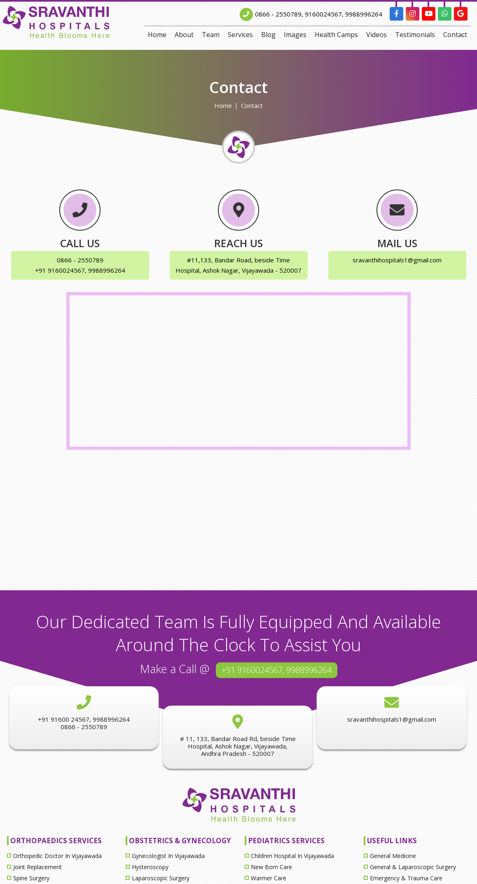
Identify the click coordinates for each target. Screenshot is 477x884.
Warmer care (268, 878)
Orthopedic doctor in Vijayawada (57, 856)
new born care (271, 867)
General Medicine (393, 856)
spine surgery (31, 878)
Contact (455, 34)
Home (157, 34)
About (184, 34)
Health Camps (336, 34)
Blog (268, 34)
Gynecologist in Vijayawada (168, 856)
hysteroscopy (150, 867)
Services (240, 34)
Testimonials (415, 34)
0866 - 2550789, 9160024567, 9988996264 (318, 14)
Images (295, 34)
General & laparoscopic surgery (413, 867)
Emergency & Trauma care (406, 878)
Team (211, 34)
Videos (376, 34)
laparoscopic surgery (160, 878)
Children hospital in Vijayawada (292, 856)
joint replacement (37, 867)
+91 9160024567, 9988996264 (277, 670)
